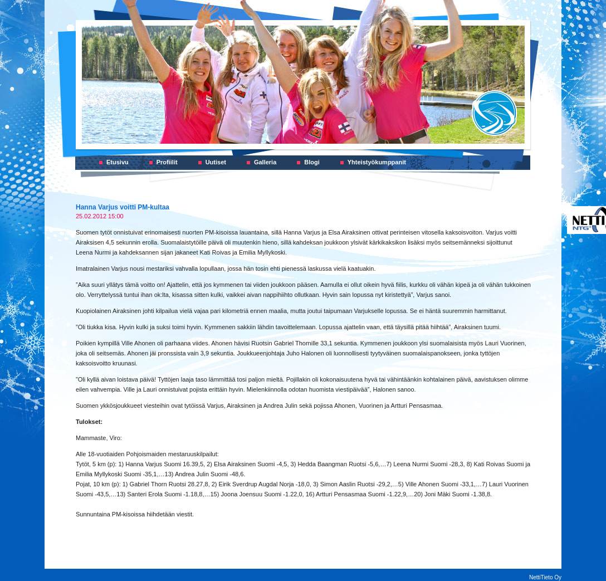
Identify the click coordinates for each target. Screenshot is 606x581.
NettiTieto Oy (545, 577)
